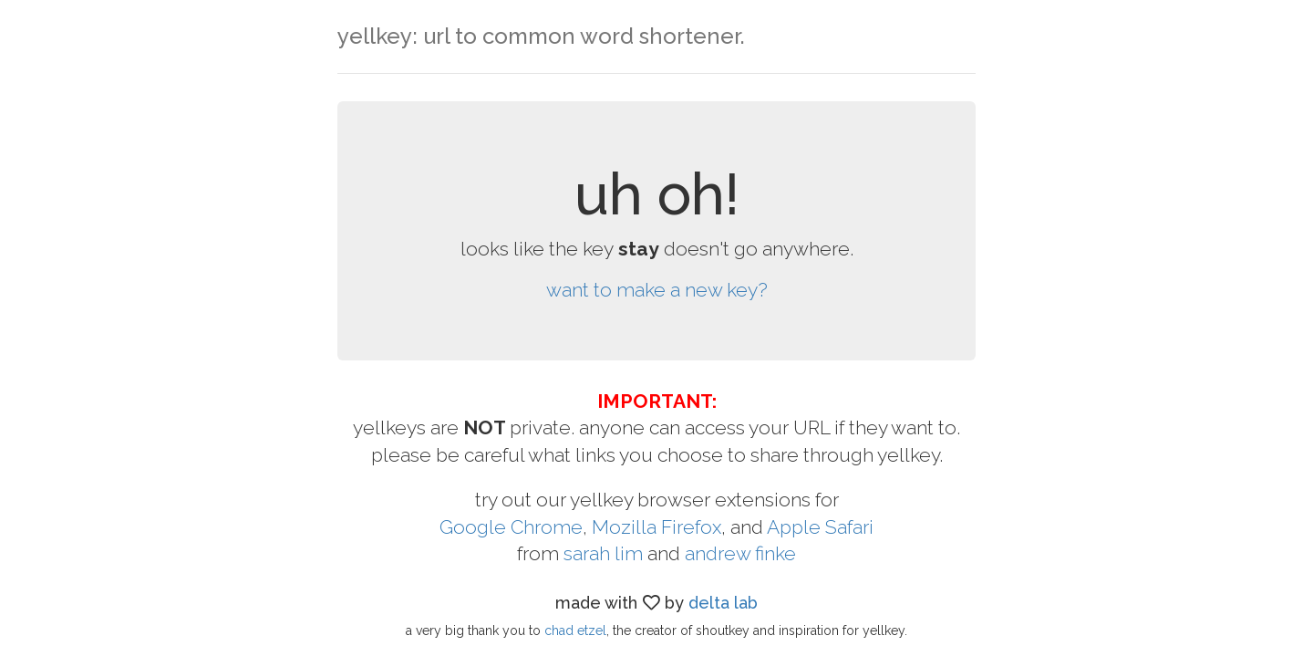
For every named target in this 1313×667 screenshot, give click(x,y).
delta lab (723, 602)
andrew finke (740, 553)
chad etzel (575, 630)
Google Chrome (511, 527)
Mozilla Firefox (656, 527)
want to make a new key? (657, 289)
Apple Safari (820, 527)
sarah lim (603, 553)
